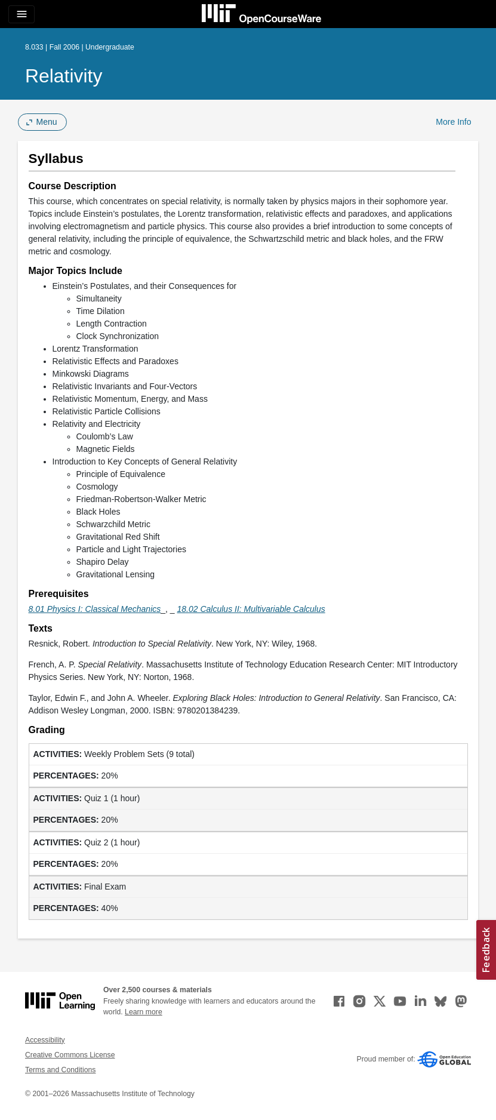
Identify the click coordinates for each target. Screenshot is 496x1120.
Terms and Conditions (60, 1070)
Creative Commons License (70, 1055)
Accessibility (45, 1040)
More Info (453, 122)
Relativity (63, 76)
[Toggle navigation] (21, 14)
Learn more (143, 1012)
